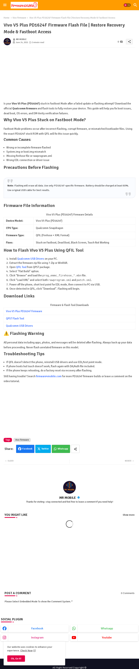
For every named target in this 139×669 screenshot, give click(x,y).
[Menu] (5, 5)
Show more (128, 514)
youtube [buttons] (107, 637)
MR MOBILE (68, 497)
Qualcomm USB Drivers (30, 258)
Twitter (45, 448)
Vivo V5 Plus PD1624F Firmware (24, 311)
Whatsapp (63, 448)
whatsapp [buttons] (107, 628)
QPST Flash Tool (15, 318)
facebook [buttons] (37, 628)
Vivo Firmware (19, 17)
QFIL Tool (21, 267)
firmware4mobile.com (49, 376)
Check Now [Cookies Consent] (26, 650)
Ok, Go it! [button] (16, 658)
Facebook (27, 448)
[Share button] (75, 448)
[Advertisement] (69, 75)
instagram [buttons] (37, 637)
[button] (127, 5)
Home (6, 17)
